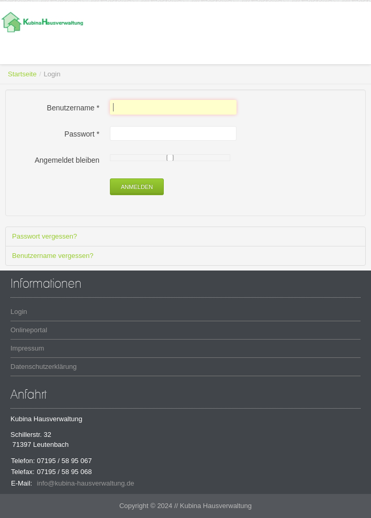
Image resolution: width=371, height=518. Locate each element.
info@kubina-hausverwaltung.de (85, 483)
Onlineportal (28, 330)
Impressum (27, 348)
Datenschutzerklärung (43, 366)
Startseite (22, 74)
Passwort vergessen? (44, 236)
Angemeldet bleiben (67, 160)
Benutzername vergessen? (52, 256)
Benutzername (73, 108)
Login (18, 312)
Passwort (81, 134)
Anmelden (137, 187)
